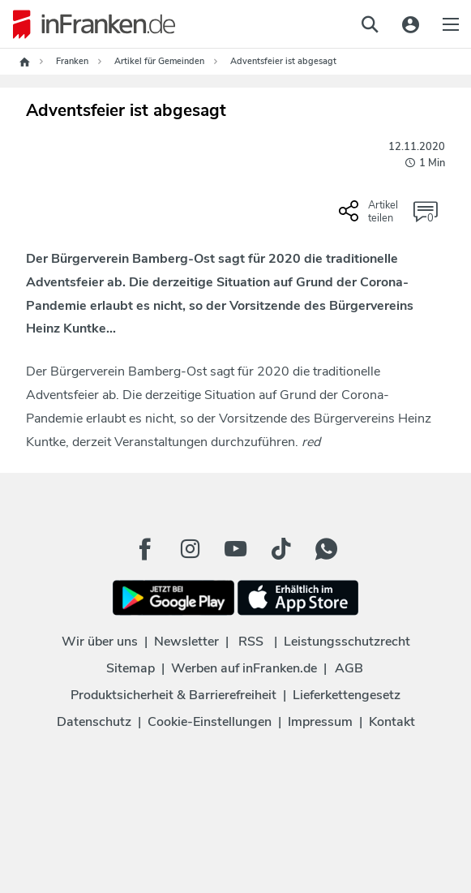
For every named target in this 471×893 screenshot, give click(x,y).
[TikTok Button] (281, 549)
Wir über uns (100, 641)
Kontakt (392, 722)
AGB (349, 668)
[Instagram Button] (190, 549)
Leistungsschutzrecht (347, 641)
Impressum (320, 722)
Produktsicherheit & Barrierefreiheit (173, 695)
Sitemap (130, 668)
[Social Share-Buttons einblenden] (370, 217)
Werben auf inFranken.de (244, 668)
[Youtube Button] (235, 549)
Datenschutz (94, 722)
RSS (250, 641)
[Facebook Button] (145, 549)
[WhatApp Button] (326, 549)
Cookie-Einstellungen (210, 722)
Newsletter (186, 641)
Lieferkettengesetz (346, 695)
